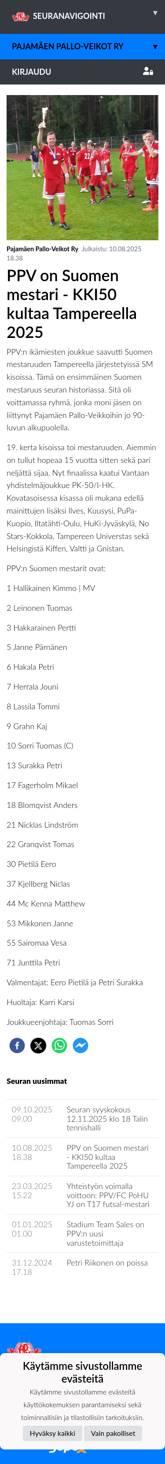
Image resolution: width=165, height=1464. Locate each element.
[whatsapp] (59, 1045)
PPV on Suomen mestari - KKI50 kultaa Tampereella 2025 (107, 1156)
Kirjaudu (82, 72)
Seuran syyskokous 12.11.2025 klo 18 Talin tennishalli (106, 1118)
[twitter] (38, 1045)
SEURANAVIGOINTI (88, 13)
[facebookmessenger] (80, 1045)
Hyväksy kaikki (52, 1433)
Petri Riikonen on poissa (106, 1262)
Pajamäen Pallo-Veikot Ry (88, 46)
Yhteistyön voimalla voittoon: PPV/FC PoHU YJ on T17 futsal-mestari (107, 1195)
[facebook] (17, 1045)
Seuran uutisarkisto (45, 1297)
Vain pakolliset (113, 1433)
